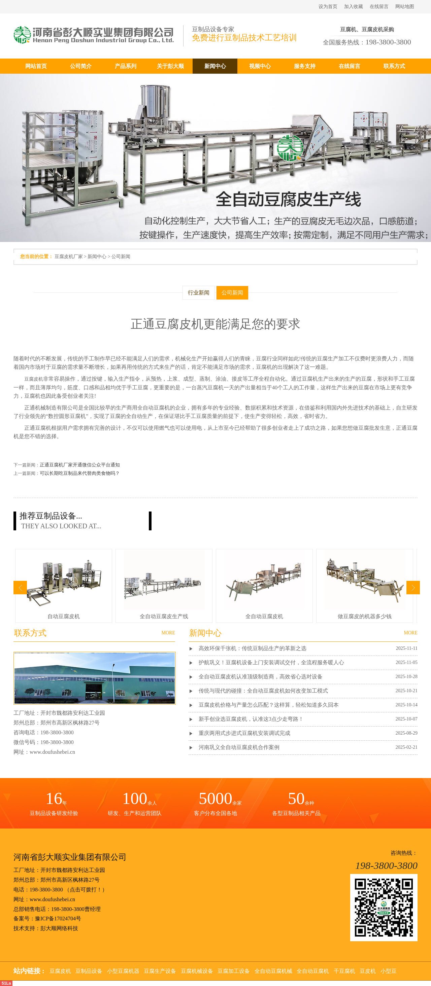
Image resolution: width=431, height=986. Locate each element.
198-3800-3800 (46, 889)
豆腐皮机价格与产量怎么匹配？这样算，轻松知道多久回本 (269, 705)
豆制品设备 (88, 971)
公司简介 (81, 66)
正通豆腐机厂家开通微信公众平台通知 (80, 464)
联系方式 (394, 66)
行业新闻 (198, 292)
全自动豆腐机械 (273, 971)
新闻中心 (215, 66)
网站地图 (404, 6)
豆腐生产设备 (160, 971)
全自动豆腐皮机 (264, 616)
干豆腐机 (344, 971)
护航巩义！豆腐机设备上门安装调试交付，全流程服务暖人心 (271, 662)
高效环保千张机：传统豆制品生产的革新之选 (252, 648)
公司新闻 (120, 256)
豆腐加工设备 (234, 971)
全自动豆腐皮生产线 (164, 616)
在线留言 (379, 6)
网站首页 (36, 66)
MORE (411, 632)
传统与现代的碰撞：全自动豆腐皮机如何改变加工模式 (263, 691)
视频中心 (260, 66)
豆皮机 (368, 971)
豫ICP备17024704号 (58, 918)
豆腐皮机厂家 (69, 256)
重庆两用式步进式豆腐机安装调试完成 (244, 733)
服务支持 (305, 66)
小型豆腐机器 (123, 971)
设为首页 (328, 6)
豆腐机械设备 (197, 971)
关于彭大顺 (170, 66)
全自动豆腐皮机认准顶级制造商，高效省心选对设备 (261, 676)
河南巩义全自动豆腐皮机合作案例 (239, 747)
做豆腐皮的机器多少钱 (365, 616)
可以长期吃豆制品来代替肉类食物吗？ (80, 473)
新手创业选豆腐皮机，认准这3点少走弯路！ (251, 719)
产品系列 (125, 66)
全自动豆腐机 (313, 971)
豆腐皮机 (33, 379)
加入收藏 (353, 6)
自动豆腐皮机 (63, 616)
